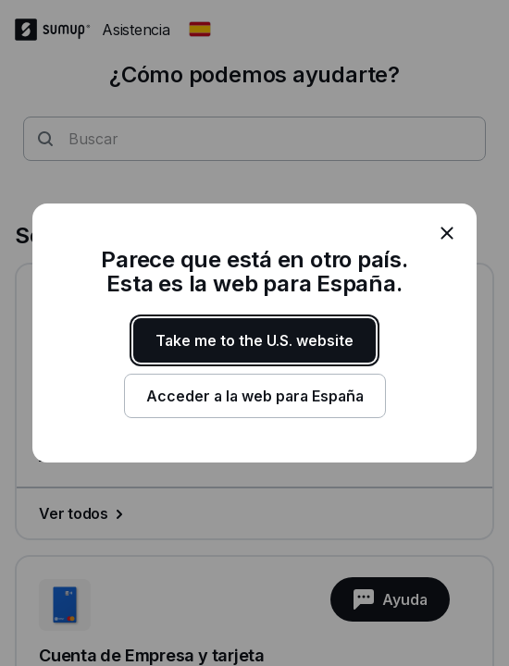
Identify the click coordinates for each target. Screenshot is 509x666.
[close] (447, 233)
